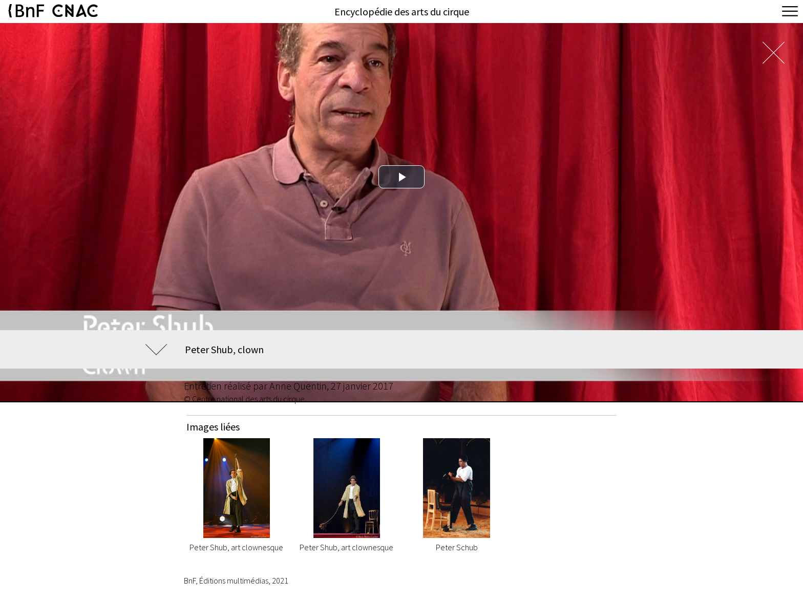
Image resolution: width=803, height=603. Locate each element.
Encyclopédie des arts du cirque (401, 11)
